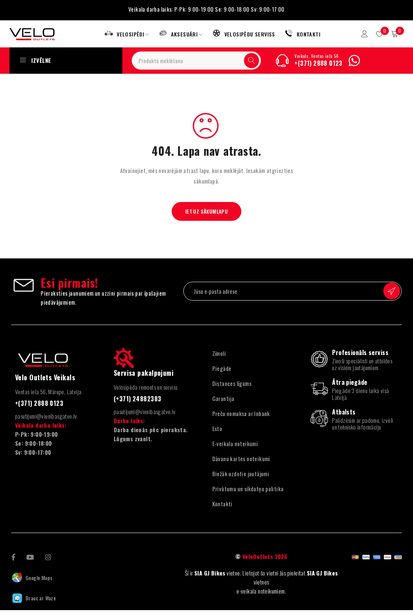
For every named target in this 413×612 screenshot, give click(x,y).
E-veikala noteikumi (235, 445)
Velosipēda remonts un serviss (146, 388)
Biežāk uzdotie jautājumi (241, 475)
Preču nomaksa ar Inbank (241, 415)
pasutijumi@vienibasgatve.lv (46, 418)
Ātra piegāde (349, 383)
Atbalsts (344, 413)
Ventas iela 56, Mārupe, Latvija (48, 393)
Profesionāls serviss (360, 353)
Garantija (223, 400)
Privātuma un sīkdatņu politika (248, 490)
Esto (217, 430)
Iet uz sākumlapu (206, 213)
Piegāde (222, 370)
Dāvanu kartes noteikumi (241, 460)
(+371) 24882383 (138, 400)
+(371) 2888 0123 (318, 64)
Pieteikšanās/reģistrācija (361, 34)
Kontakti (222, 505)
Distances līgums (231, 385)
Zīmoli (219, 355)
